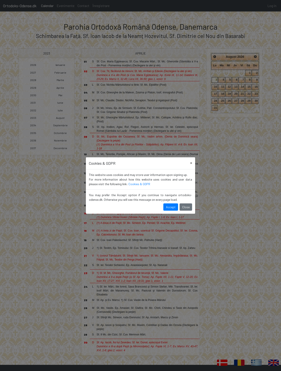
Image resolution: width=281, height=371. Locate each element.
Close (186, 207)
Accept (171, 207)
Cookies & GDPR (139, 184)
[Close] (191, 162)
